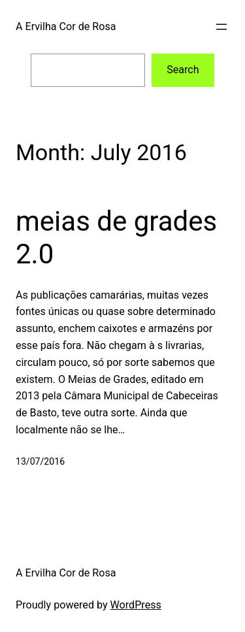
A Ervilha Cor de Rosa (66, 26)
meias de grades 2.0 (116, 237)
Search (183, 69)
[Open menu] (221, 27)
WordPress (135, 605)
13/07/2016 (40, 461)
